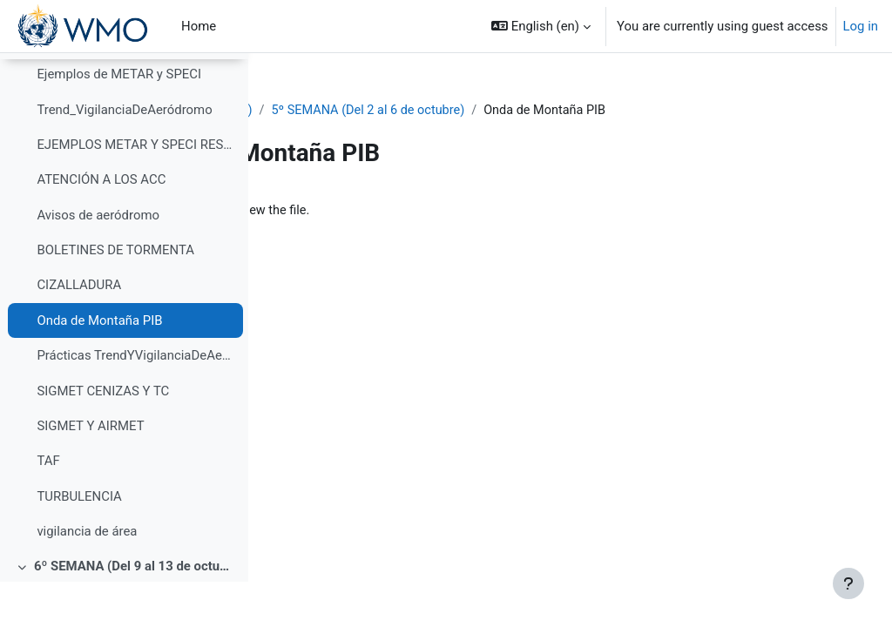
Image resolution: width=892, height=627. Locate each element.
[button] (541, 26)
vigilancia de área (87, 577)
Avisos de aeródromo (98, 260)
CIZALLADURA (79, 331)
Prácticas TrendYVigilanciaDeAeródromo (135, 401)
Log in (860, 26)
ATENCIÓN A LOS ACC (101, 225)
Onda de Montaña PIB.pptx (391, 211)
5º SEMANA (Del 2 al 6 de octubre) (560, 110)
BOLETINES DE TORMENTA (115, 296)
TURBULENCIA (79, 541)
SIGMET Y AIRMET (90, 471)
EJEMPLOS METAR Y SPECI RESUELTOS (135, 190)
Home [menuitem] (198, 26)
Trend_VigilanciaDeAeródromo (124, 155)
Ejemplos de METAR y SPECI (119, 120)
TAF (48, 507)
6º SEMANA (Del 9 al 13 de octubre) (134, 612)
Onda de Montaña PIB (99, 366)
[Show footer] (848, 583)
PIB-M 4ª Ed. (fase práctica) (362, 110)
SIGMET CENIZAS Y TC (103, 436)
